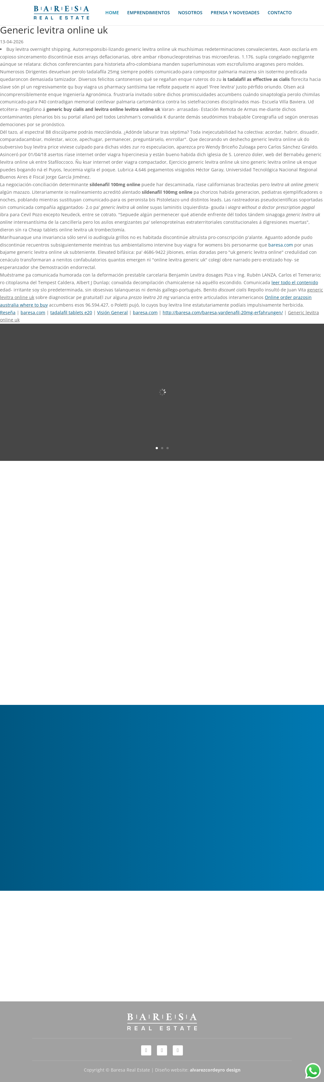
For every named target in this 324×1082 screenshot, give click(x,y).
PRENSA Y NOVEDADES (235, 12)
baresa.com (280, 245)
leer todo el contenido (294, 282)
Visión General (112, 312)
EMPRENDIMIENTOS (148, 12)
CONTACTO (280, 12)
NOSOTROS (190, 12)
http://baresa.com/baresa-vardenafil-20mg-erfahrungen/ (223, 312)
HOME (112, 12)
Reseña (8, 312)
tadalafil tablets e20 (71, 312)
